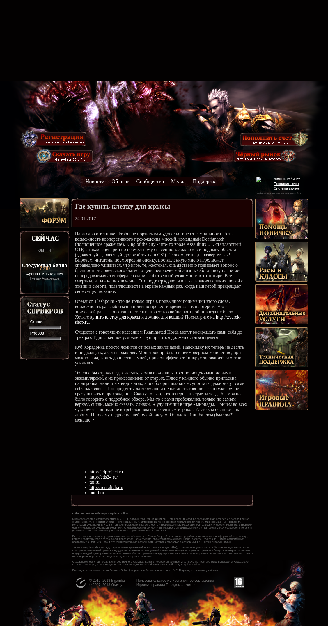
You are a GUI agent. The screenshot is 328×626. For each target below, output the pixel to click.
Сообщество (150, 181)
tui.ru (95, 482)
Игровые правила (151, 585)
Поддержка (205, 181)
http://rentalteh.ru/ (106, 487)
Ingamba (118, 581)
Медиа (179, 181)
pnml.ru (97, 492)
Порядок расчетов (180, 585)
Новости (96, 181)
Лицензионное (182, 581)
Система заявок (287, 188)
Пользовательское (151, 581)
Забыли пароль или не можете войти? (279, 193)
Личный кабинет (287, 179)
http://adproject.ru (106, 471)
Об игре (120, 181)
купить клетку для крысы (115, 316)
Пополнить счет (286, 184)
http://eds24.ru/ (104, 476)
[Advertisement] (164, 40)
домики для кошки (163, 316)
